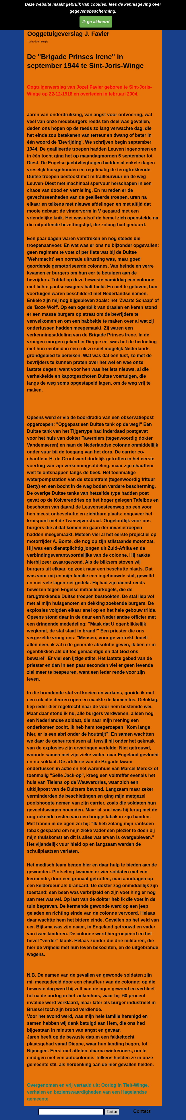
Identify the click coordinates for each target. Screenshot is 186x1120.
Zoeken (112, 1111)
